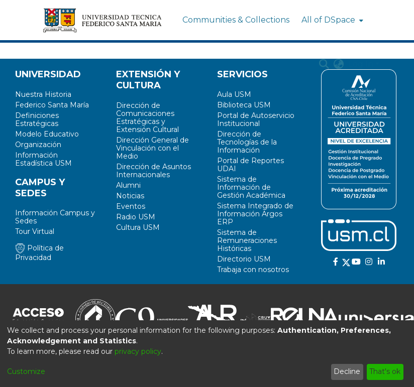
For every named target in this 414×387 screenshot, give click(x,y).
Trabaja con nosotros (253, 269)
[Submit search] (324, 64)
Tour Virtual (34, 231)
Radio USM (135, 216)
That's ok (384, 371)
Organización (38, 144)
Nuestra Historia (43, 94)
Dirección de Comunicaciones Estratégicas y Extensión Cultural (147, 117)
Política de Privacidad (39, 252)
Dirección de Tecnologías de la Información (247, 142)
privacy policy (138, 351)
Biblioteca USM (244, 104)
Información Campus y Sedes (55, 216)
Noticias (130, 195)
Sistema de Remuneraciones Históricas (247, 240)
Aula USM (234, 94)
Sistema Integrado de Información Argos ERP (255, 213)
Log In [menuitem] (360, 64)
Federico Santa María (52, 104)
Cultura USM (138, 227)
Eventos (130, 206)
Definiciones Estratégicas (37, 119)
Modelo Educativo (47, 134)
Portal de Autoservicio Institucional (255, 119)
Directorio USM (244, 259)
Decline (347, 371)
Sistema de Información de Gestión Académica (251, 187)
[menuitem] (331, 20)
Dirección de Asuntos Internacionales (153, 170)
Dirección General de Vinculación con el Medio (152, 148)
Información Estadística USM (43, 159)
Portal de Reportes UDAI (250, 164)
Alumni (128, 185)
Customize (26, 371)
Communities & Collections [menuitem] (235, 20)
